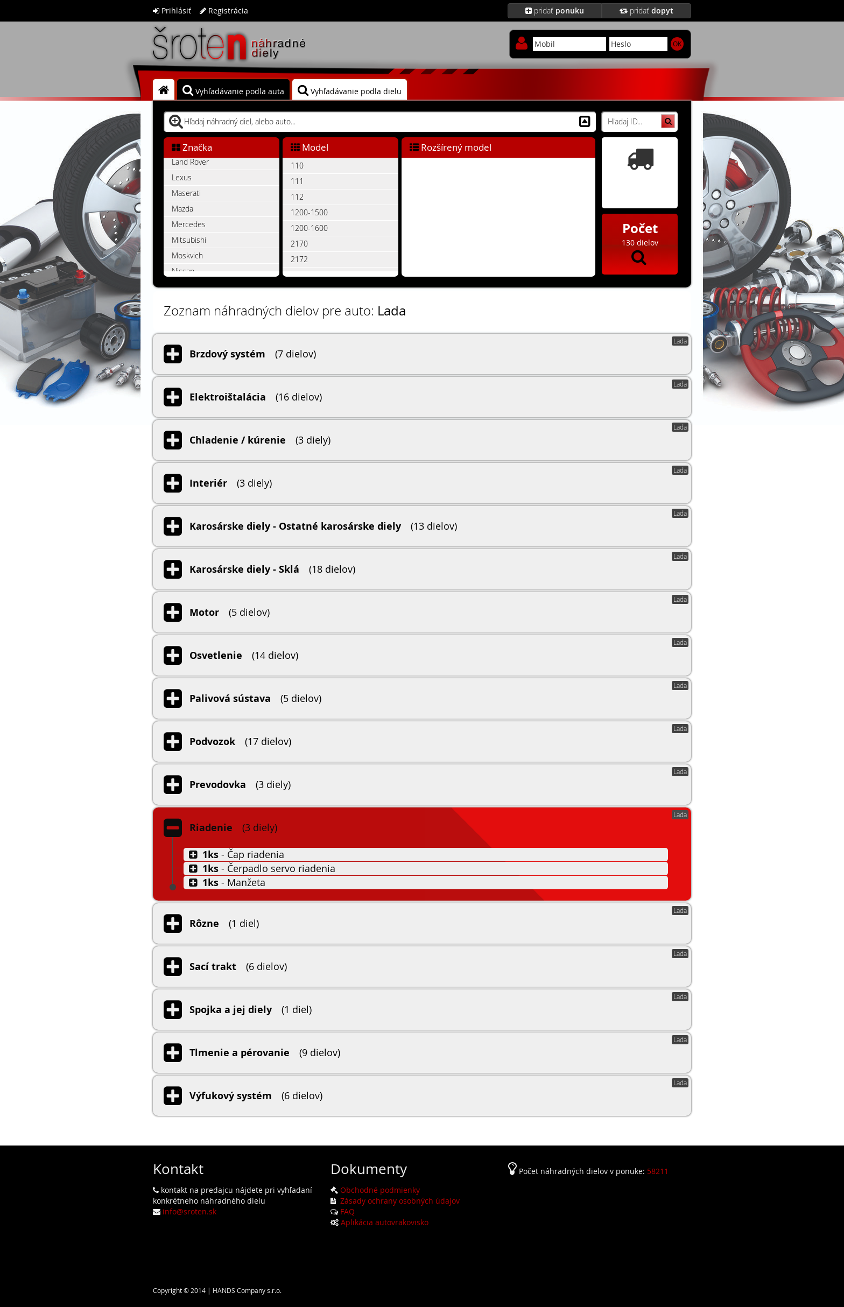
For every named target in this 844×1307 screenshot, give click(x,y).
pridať (554, 10)
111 (297, 181)
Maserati (186, 193)
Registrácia (224, 10)
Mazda (182, 208)
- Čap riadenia (235, 854)
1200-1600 (309, 228)
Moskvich (187, 255)
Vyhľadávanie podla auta (233, 90)
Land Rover (190, 162)
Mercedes (189, 224)
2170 (299, 243)
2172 (299, 259)
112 (297, 197)
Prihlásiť (172, 10)
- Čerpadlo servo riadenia (260, 868)
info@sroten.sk (189, 1211)
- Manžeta (225, 882)
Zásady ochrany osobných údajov (399, 1201)
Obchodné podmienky (380, 1190)
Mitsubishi (189, 240)
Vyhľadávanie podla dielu (350, 90)
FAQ (347, 1211)
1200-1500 (309, 212)
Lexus (182, 177)
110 (297, 165)
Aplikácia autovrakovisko (384, 1222)
